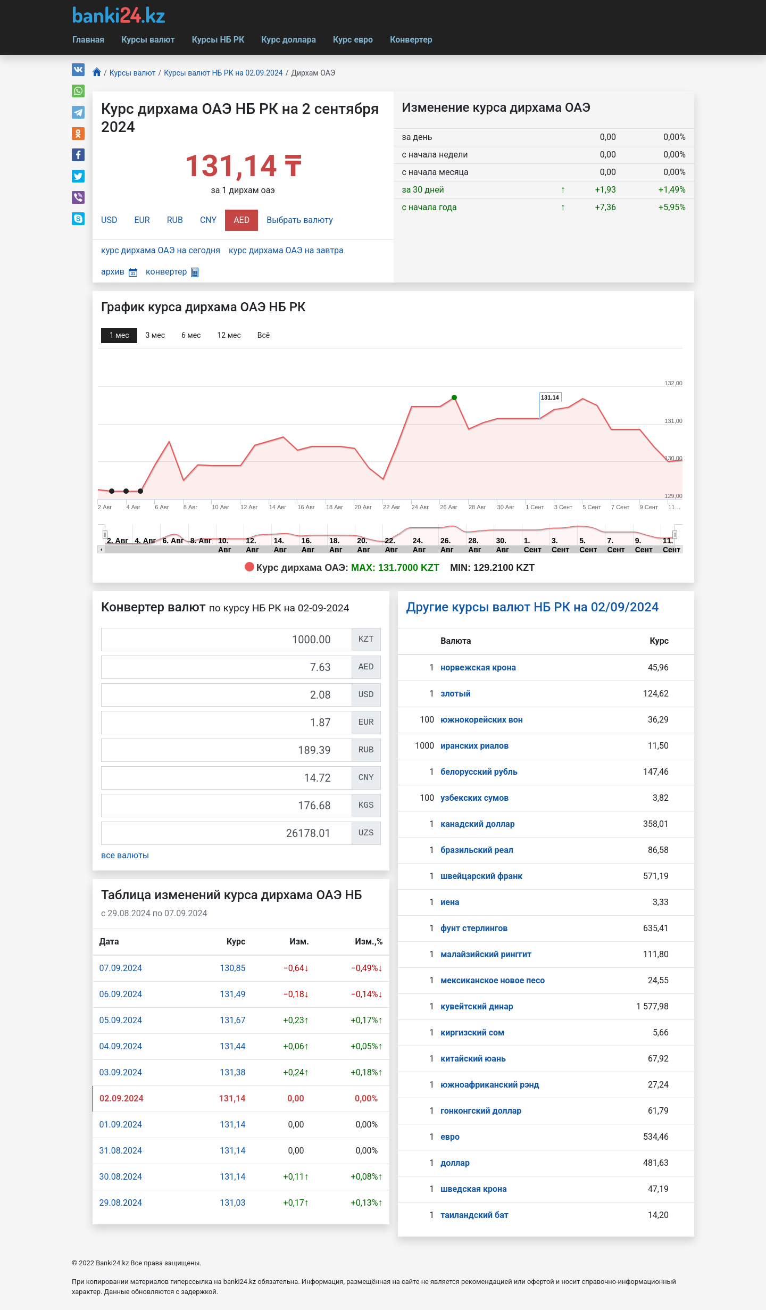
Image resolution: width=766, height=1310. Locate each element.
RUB (175, 220)
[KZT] (226, 639)
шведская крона (473, 1189)
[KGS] (226, 805)
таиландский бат (474, 1215)
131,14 (232, 1125)
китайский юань (473, 1059)
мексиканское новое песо (492, 980)
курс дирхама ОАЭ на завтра (286, 250)
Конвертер (411, 40)
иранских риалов (474, 746)
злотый (455, 694)
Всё (263, 335)
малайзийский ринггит (485, 954)
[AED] (226, 667)
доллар (455, 1163)
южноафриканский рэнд (489, 1085)
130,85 (232, 968)
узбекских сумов (474, 798)
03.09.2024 (120, 1072)
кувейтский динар (476, 1006)
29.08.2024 (120, 1203)
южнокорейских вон (481, 720)
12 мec (228, 335)
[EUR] (226, 722)
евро (450, 1137)
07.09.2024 (120, 968)
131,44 (232, 1046)
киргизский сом (472, 1032)
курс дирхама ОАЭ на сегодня (160, 250)
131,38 (232, 1072)
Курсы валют (147, 40)
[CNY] (226, 778)
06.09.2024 (120, 994)
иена (449, 902)
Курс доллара (288, 40)
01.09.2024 (120, 1125)
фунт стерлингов (473, 928)
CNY (208, 220)
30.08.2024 (120, 1177)
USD (109, 220)
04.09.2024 (120, 1046)
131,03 (232, 1203)
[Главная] (97, 73)
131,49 (232, 994)
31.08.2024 (120, 1151)
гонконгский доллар (480, 1111)
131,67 (232, 1020)
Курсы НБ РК (218, 40)
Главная (88, 40)
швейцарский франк (481, 876)
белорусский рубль (479, 772)
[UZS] (226, 833)
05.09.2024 (120, 1020)
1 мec (119, 335)
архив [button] (119, 272)
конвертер (172, 272)
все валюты (125, 855)
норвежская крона (478, 667)
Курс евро (353, 40)
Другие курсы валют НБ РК (532, 607)
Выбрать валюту (300, 220)
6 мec (191, 335)
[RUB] (226, 750)
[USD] (226, 695)
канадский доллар (477, 824)
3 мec (154, 335)
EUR (141, 220)
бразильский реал (476, 850)
